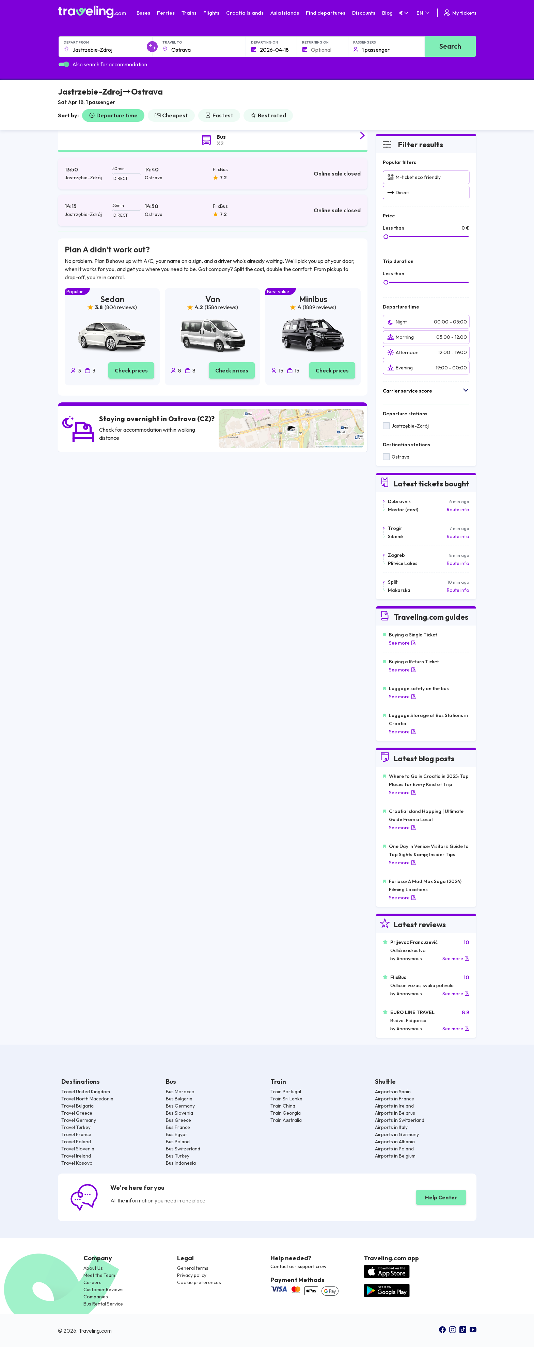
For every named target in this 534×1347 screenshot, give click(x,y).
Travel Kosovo (77, 1163)
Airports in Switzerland (399, 1120)
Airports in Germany (397, 1134)
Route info (458, 509)
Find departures (325, 13)
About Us (93, 1268)
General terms (192, 1268)
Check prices (131, 370)
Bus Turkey (177, 1156)
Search (450, 46)
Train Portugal (285, 1091)
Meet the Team (99, 1275)
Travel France (76, 1134)
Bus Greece (178, 1120)
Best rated (268, 115)
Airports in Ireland (394, 1106)
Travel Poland (76, 1141)
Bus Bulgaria (179, 1099)
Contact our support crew (298, 1266)
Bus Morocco (180, 1091)
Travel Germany (78, 1120)
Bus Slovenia (179, 1113)
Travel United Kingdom (85, 1091)
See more (403, 643)
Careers (92, 1282)
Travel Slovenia (77, 1149)
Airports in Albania (395, 1141)
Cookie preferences (199, 1282)
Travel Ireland (76, 1156)
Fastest (219, 115)
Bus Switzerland (183, 1149)
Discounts (363, 13)
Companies (95, 1297)
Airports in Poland (394, 1149)
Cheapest (171, 115)
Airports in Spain (393, 1091)
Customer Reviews (103, 1289)
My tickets (459, 13)
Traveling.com (95, 1330)
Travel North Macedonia (87, 1099)
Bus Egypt (176, 1134)
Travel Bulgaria (77, 1106)
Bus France (178, 1127)
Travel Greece (76, 1113)
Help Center (441, 1197)
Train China (282, 1106)
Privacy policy (191, 1275)
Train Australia (286, 1120)
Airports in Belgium (395, 1156)
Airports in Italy (391, 1127)
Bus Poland (178, 1141)
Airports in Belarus (395, 1113)
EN (423, 13)
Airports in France (394, 1099)
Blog (387, 13)
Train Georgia (285, 1113)
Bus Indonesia (181, 1163)
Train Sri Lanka (286, 1099)
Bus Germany (180, 1106)
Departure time (113, 115)
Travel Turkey (76, 1127)
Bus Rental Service (103, 1304)
